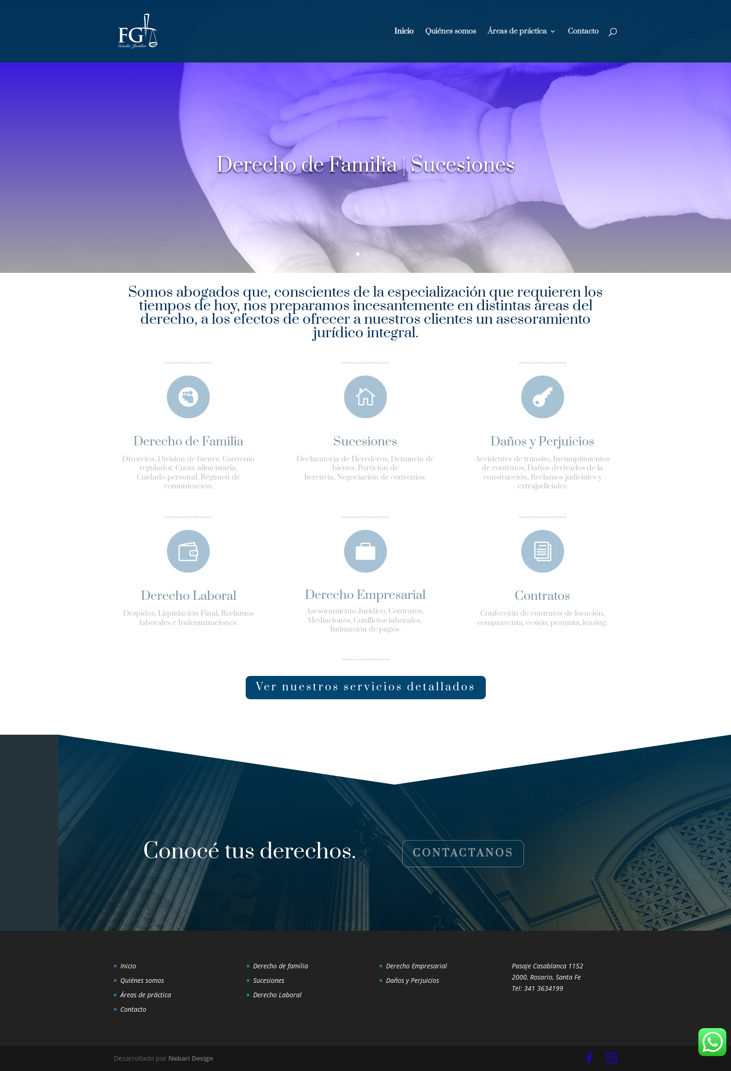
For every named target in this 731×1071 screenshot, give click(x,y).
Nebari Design (190, 1058)
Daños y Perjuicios (412, 980)
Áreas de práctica (517, 32)
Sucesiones (268, 980)
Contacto (583, 32)
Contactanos (463, 853)
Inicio (404, 32)
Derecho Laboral (277, 994)
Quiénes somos (450, 32)
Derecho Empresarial (416, 965)
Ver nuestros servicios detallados (366, 687)
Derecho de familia (280, 965)
